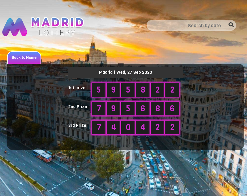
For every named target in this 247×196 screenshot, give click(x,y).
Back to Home (24, 57)
